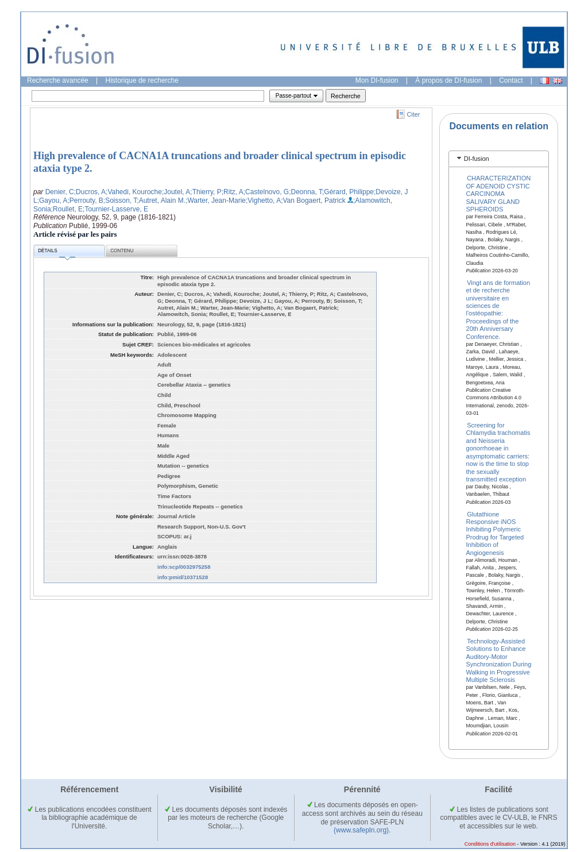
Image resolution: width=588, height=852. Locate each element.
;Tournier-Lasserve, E (115, 209)
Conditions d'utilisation (490, 844)
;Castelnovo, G (266, 192)
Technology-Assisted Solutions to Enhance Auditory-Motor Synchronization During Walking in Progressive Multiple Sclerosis (499, 660)
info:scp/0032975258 (183, 567)
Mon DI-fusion (377, 80)
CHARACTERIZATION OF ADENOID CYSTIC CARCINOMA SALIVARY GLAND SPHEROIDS (498, 194)
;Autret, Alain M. (161, 200)
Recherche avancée (57, 80)
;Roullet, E (67, 209)
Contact (511, 80)
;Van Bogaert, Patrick (313, 200)
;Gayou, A (52, 200)
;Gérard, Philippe (348, 192)
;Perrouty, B (85, 200)
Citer (413, 114)
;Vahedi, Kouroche (134, 192)
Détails (56, 252)
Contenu (121, 250)
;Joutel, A (176, 192)
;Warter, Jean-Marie (215, 200)
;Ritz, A (232, 192)
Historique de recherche (142, 80)
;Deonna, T (305, 192)
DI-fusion (476, 158)
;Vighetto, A (263, 200)
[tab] (498, 159)
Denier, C (59, 192)
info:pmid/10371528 (182, 577)
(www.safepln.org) (361, 830)
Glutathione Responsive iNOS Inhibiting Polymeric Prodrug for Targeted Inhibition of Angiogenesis (495, 533)
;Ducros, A (90, 192)
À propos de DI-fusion (448, 80)
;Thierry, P (205, 192)
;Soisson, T (120, 200)
